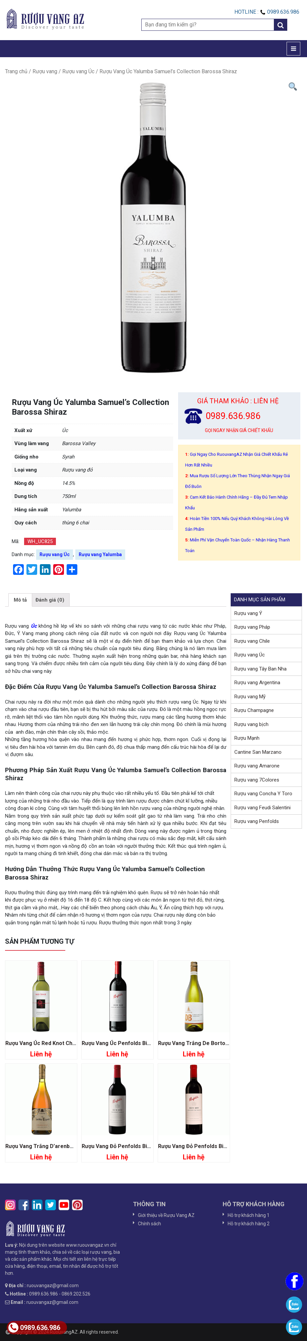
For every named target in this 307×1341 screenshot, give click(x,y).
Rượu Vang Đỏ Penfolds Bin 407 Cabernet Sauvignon (224, 1146)
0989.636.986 (34, 1328)
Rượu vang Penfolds (256, 821)
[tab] (20, 600)
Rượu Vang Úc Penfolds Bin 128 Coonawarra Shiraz (146, 1043)
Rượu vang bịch (251, 724)
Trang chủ (16, 71)
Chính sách (149, 1223)
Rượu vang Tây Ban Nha (260, 669)
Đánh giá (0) (49, 600)
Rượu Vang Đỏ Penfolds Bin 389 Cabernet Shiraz (142, 1146)
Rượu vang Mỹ (249, 697)
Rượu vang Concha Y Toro (263, 794)
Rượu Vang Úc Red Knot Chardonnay (50, 1043)
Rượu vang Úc (78, 71)
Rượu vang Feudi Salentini (262, 808)
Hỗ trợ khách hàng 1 (249, 1215)
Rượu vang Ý (248, 613)
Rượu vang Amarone (257, 766)
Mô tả (20, 600)
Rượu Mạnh (246, 738)
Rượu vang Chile (252, 641)
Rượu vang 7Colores (256, 780)
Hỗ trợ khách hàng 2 (249, 1223)
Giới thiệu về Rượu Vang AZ (166, 1215)
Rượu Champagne (254, 710)
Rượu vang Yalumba (100, 554)
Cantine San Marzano (258, 752)
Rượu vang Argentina (257, 683)
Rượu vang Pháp (252, 627)
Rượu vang (44, 71)
